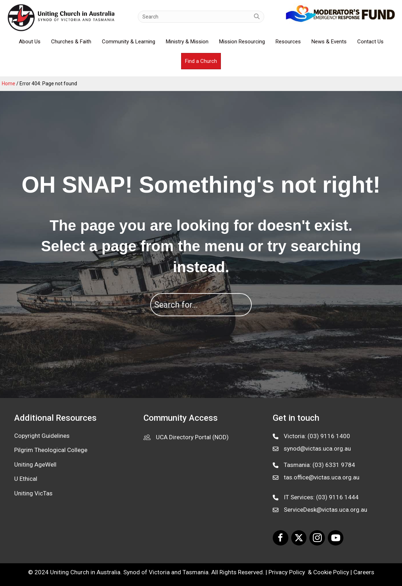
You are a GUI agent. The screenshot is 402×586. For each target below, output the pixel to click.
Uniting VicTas (33, 493)
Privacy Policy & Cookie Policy (308, 572)
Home (8, 83)
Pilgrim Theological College (50, 449)
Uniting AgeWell (35, 464)
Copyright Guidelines (42, 435)
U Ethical (25, 478)
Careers (363, 572)
